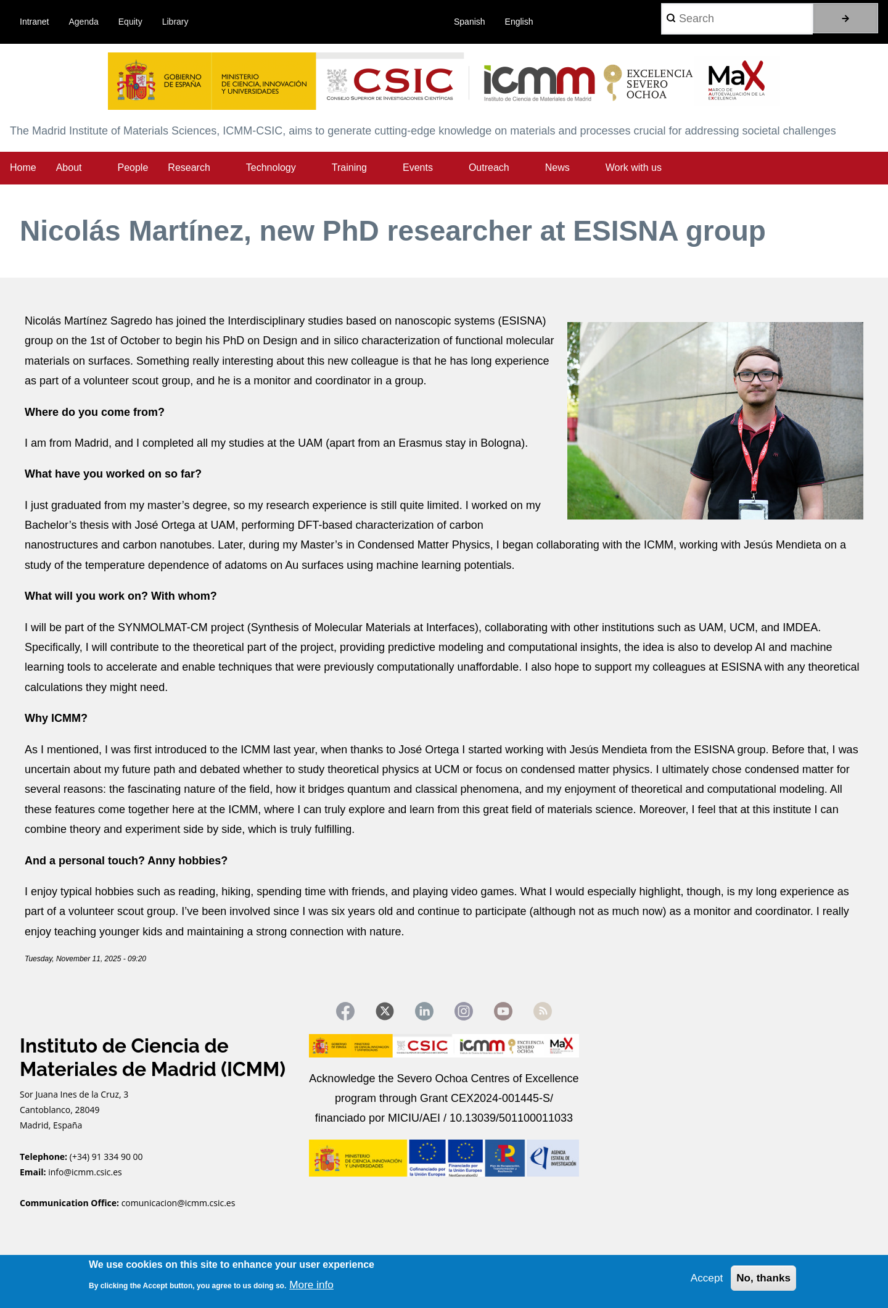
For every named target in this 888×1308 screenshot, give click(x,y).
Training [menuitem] (349, 167)
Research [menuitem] (189, 167)
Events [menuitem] (418, 167)
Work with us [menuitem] (634, 167)
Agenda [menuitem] (84, 22)
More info (312, 1283)
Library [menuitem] (175, 22)
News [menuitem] (557, 167)
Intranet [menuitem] (34, 22)
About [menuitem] (69, 167)
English (519, 22)
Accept (703, 1277)
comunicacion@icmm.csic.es (178, 1205)
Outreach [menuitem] (489, 167)
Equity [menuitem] (130, 22)
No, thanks (762, 1277)
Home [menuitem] (23, 167)
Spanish (469, 22)
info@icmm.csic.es (86, 1174)
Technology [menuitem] (271, 167)
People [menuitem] (133, 167)
